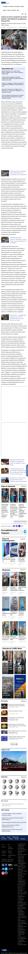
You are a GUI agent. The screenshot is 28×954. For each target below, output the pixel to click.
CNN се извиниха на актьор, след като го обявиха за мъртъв (17, 731)
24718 (11, 593)
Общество (15, 837)
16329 (3, 593)
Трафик (11, 839)
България (10, 6)
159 (17, 739)
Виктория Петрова (23, 27)
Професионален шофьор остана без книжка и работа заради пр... (12, 818)
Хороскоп (4, 777)
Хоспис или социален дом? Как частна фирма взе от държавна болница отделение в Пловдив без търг (21, 613)
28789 (10, 672)
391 (17, 733)
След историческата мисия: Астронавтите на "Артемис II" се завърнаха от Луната (6, 613)
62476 (9, 769)
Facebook (14, 526)
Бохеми (17, 839)
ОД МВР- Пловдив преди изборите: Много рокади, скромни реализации (20, 667)
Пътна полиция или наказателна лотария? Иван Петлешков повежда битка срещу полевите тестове (8, 666)
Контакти (3, 855)
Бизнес (22, 6)
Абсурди (23, 839)
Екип (9, 844)
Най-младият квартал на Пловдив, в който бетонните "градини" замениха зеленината (7, 689)
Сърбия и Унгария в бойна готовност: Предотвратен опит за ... (11, 826)
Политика (17, 6)
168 (17, 707)
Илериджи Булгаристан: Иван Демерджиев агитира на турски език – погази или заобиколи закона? (14, 638)
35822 (11, 618)
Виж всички (23, 539)
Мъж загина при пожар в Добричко (21, 559)
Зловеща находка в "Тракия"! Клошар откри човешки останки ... (12, 830)
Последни (4, 701)
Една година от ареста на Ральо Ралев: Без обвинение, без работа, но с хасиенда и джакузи (4, 506)
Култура (13, 10)
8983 (11, 643)
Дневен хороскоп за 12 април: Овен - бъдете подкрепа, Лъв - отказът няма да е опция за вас (17, 726)
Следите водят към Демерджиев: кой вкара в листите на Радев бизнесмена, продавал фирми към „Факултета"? (14, 589)
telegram (19, 526)
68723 (10, 697)
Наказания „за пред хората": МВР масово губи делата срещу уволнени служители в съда (5, 589)
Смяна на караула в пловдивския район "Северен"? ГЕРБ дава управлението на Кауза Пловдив (23, 506)
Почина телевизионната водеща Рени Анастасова (14, 822)
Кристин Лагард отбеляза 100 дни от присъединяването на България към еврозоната (7, 559)
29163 (9, 641)
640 (17, 727)
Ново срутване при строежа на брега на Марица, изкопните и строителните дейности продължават (6, 638)
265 (19, 564)
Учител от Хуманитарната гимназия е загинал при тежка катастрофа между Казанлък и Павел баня (23, 638)
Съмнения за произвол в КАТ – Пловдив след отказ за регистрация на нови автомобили (14, 613)
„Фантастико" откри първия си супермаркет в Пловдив (14, 767)
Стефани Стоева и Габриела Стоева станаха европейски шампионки (16, 737)
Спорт (9, 10)
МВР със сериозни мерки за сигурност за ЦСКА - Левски (13, 559)
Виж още (14, 744)
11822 (22, 672)
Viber (16, 526)
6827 (19, 618)
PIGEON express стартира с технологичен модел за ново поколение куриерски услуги (19, 690)
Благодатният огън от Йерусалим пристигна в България (16, 718)
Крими (4, 10)
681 (17, 720)
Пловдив (5, 6)
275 (11, 564)
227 (9, 563)
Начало (3, 837)
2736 (9, 617)
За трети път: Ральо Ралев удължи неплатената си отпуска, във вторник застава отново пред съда (14, 506)
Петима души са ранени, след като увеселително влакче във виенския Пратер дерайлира (16, 706)
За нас (2, 844)
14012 (22, 697)
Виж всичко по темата (20, 521)
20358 (19, 593)
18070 (25, 641)
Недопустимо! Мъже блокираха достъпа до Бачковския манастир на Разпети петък (22, 589)
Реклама (3, 847)
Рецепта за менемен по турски (15, 711)
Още (18, 10)
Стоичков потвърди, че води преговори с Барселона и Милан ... (12, 814)
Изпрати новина (27, 470)
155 (17, 713)
